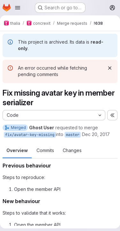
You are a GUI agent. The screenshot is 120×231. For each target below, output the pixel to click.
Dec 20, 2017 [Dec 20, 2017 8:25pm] (96, 134)
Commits (45, 150)
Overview (17, 150)
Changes (72, 150)
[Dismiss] (110, 68)
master (72, 134)
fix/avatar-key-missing (29, 134)
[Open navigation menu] (17, 8)
